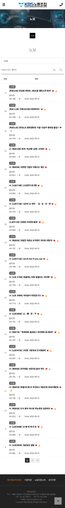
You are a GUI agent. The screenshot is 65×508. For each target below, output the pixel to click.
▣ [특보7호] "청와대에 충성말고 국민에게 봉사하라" (31, 332)
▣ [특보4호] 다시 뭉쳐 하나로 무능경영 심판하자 (29, 408)
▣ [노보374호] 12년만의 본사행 (23, 185)
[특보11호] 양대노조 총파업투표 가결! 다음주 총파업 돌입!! (34, 127)
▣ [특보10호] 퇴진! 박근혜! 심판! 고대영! (27, 148)
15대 (6, 60)
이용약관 (28, 479)
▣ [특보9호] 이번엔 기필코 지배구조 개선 (27, 167)
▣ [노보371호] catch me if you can (26, 258)
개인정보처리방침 (14, 479)
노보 (32, 35)
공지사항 (52, 479)
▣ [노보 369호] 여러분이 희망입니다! (25, 295)
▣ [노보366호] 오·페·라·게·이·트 (23, 426)
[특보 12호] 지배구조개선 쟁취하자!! (24, 109)
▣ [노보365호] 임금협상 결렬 (22, 445)
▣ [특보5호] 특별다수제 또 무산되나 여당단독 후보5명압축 (34, 387)
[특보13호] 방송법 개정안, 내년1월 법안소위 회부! (30, 90)
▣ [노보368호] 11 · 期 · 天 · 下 (23, 313)
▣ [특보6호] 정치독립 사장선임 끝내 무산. (27, 368)
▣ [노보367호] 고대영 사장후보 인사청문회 (27, 350)
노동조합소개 (40, 479)
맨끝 (37, 460)
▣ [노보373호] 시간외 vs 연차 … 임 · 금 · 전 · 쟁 (30, 203)
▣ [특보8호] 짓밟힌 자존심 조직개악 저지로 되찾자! (31, 240)
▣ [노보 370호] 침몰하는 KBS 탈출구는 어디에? (30, 277)
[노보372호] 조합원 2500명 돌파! (23, 222)
